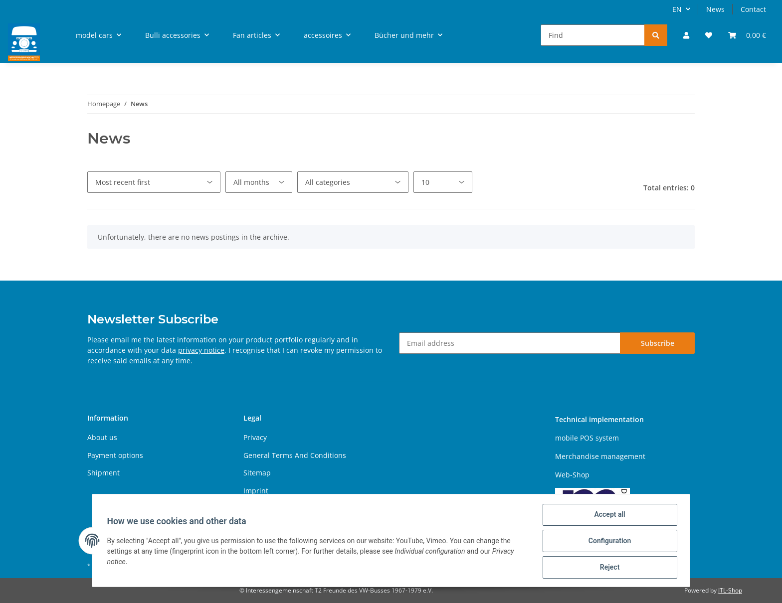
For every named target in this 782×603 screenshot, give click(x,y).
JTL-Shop (730, 590)
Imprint (255, 490)
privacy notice (201, 350)
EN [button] (677, 9)
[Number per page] (442, 182)
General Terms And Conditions (294, 455)
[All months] (258, 182)
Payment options (115, 455)
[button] (686, 35)
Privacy (255, 437)
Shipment (103, 472)
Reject (608, 568)
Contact (753, 9)
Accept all (608, 516)
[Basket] (747, 35)
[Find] (593, 35)
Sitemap (257, 472)
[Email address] (509, 343)
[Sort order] (153, 182)
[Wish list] (708, 35)
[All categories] (352, 182)
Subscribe (657, 343)
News (715, 9)
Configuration (608, 542)
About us (102, 437)
